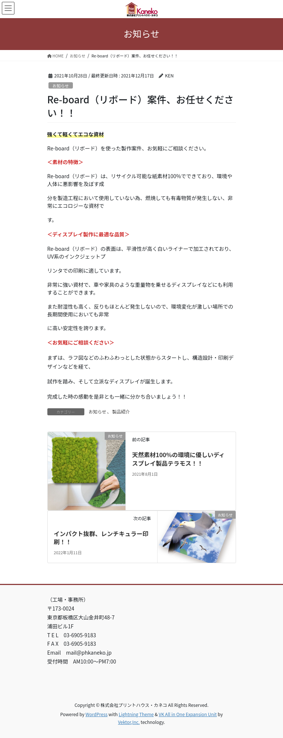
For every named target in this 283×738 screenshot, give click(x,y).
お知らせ (61, 86)
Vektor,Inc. (129, 722)
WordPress (96, 714)
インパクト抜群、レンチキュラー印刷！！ (101, 537)
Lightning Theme (136, 714)
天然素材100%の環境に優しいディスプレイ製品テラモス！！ (178, 458)
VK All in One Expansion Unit (188, 714)
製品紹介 (121, 411)
